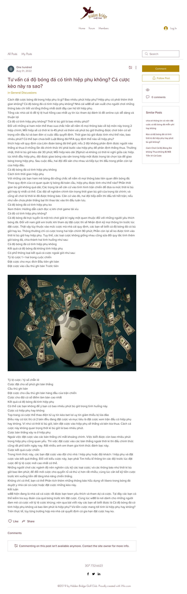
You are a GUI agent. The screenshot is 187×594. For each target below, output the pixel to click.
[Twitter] (93, 574)
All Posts (12, 54)
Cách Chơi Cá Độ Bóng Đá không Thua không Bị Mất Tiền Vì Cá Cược (159, 152)
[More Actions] (134, 67)
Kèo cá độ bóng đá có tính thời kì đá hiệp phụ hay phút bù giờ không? (159, 138)
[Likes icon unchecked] (10, 521)
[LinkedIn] (99, 574)
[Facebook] (88, 574)
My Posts (27, 54)
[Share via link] (28, 521)
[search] (160, 54)
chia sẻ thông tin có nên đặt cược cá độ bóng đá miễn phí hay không (160, 124)
